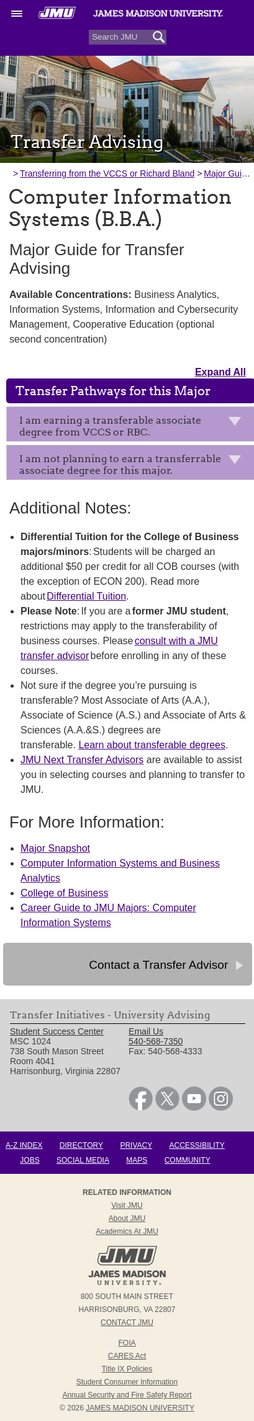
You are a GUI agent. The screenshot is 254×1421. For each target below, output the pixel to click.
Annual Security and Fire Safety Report (126, 1395)
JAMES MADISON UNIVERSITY (140, 1408)
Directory (81, 1145)
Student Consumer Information (127, 1382)
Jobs (29, 1160)
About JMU (127, 1218)
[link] (141, 1108)
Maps (136, 1160)
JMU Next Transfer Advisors (81, 759)
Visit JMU (126, 1205)
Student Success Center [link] (57, 1031)
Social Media (83, 1160)
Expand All (220, 372)
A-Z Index (24, 1145)
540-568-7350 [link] (156, 1041)
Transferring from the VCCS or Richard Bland (107, 173)
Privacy (136, 1145)
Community (188, 1160)
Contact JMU (127, 1322)
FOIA (126, 1343)
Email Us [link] (146, 1031)
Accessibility (197, 1145)
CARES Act (127, 1356)
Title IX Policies (127, 1369)
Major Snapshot (55, 848)
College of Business (64, 893)
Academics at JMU (127, 1231)
